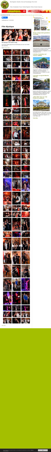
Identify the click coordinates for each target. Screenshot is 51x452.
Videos (11, 6)
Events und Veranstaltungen (26, 1)
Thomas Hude (7, 47)
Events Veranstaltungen (21, 15)
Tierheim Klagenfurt (26, 6)
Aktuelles (18, 1)
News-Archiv (34, 1)
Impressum (40, 6)
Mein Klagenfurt (13, 1)
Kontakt (35, 6)
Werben (32, 6)
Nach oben (4, 325)
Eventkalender (16, 6)
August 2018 (34, 15)
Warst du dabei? (28, 15)
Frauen (20, 6)
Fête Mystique (39, 15)
